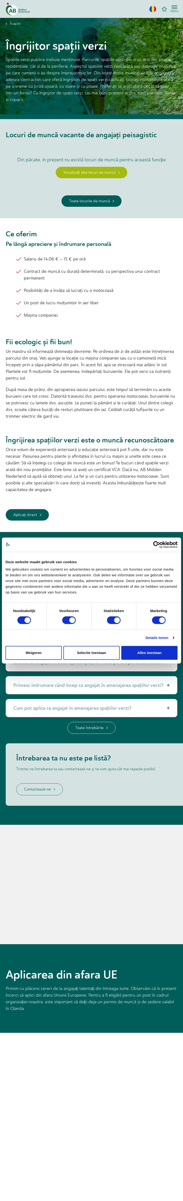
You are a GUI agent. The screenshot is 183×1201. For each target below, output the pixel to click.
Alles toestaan (149, 653)
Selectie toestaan (91, 653)
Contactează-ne (39, 789)
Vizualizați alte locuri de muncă (91, 172)
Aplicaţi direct (27, 514)
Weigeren (33, 653)
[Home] (18, 9)
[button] (152, 9)
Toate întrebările (91, 727)
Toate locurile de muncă (91, 201)
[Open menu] (174, 9)
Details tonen (157, 638)
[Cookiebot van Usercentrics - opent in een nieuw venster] (157, 544)
